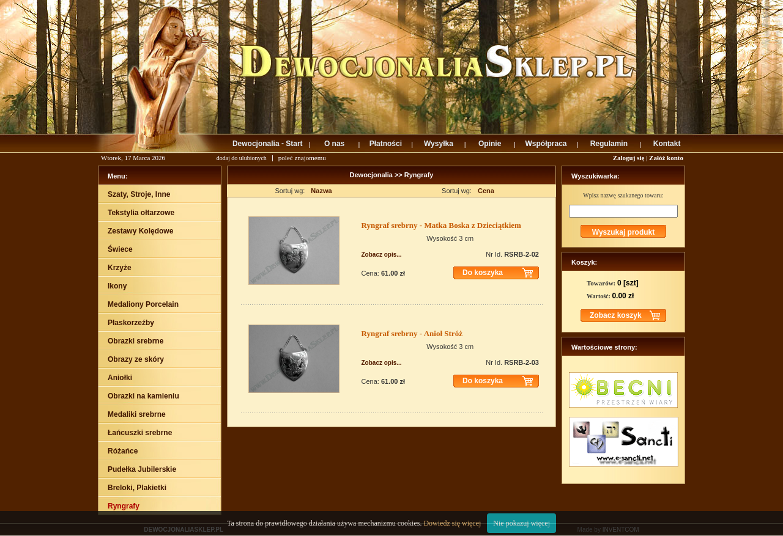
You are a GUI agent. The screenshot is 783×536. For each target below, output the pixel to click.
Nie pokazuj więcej (521, 523)
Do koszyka (482, 272)
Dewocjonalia (372, 174)
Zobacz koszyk (616, 315)
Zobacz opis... (382, 254)
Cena (486, 190)
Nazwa (321, 190)
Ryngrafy (419, 174)
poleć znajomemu (302, 157)
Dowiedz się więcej (452, 523)
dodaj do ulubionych (242, 158)
